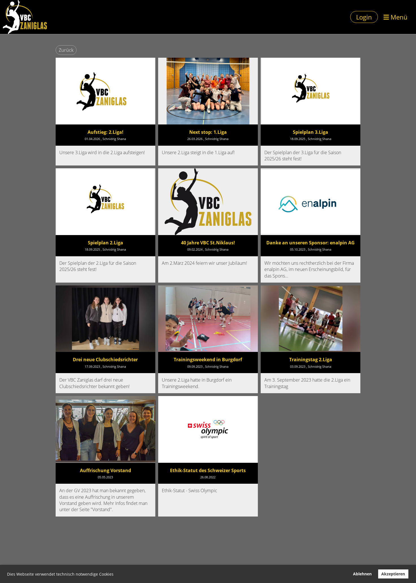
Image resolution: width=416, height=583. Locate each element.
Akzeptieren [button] (393, 573)
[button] (115, 575)
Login (364, 17)
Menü (396, 17)
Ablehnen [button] (362, 573)
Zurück (66, 50)
